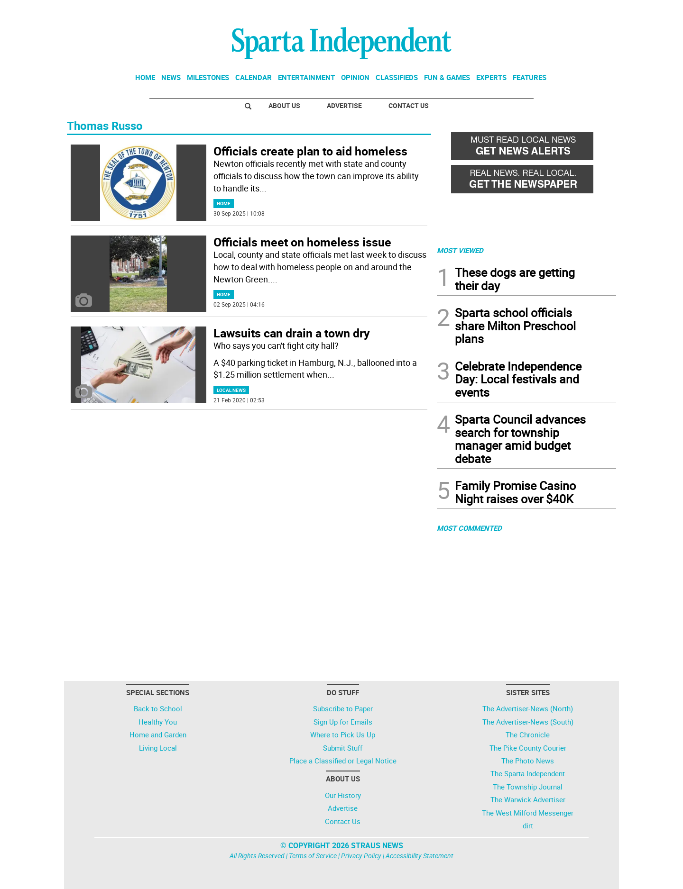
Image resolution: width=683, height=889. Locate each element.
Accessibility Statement (419, 855)
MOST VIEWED (460, 250)
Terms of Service (313, 855)
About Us (284, 105)
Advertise (344, 105)
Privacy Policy (361, 855)
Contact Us (408, 105)
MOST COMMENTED (469, 528)
